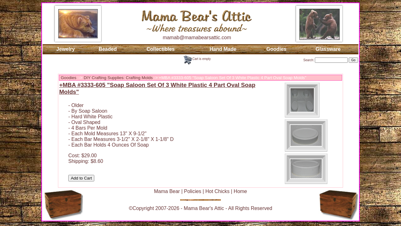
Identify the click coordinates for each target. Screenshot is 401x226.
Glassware (328, 49)
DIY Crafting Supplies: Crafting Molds (118, 77)
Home (240, 191)
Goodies (276, 49)
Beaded (108, 49)
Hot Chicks (217, 191)
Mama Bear (167, 191)
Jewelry (65, 49)
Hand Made (223, 49)
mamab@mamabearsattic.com (197, 37)
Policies (192, 191)
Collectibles (161, 49)
